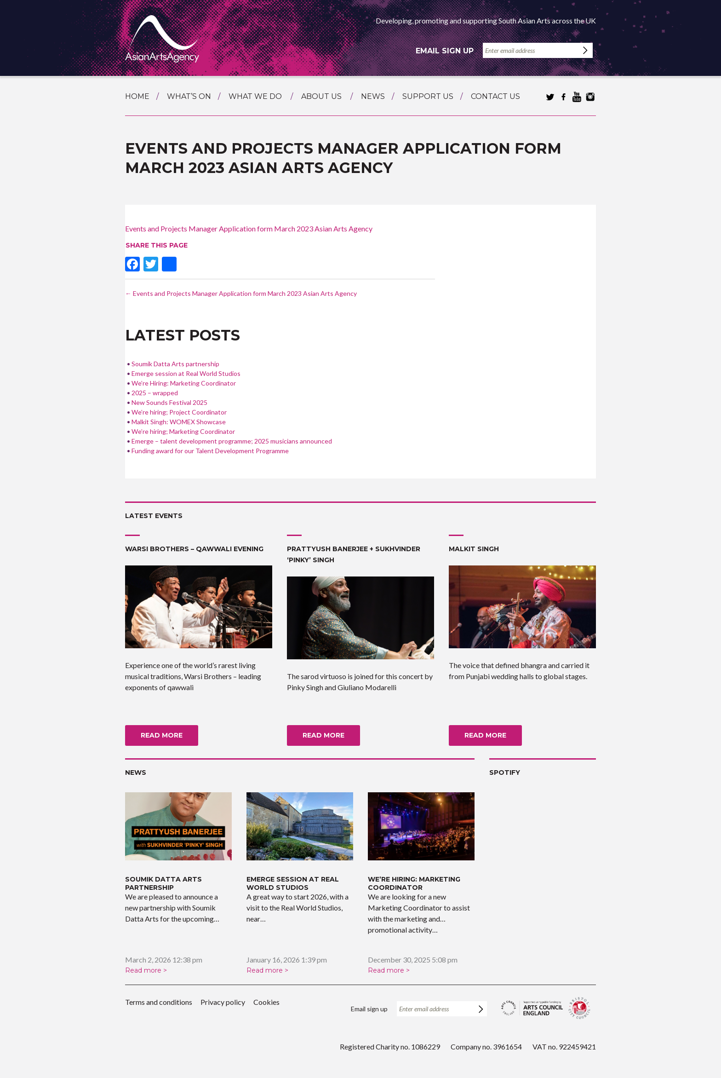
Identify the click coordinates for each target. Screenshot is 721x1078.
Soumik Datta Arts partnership (175, 364)
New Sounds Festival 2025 (169, 402)
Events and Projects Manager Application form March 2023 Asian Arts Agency (248, 228)
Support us (427, 96)
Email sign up (445, 50)
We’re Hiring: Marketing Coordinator (184, 383)
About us (321, 96)
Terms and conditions (158, 1001)
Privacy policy (222, 1001)
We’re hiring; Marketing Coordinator (183, 431)
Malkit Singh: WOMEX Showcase (179, 422)
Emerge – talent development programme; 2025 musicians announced (232, 441)
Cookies (266, 1001)
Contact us (495, 96)
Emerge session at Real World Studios (186, 373)
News (373, 96)
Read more (162, 735)
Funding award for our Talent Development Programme (210, 451)
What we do (255, 96)
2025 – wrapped (155, 393)
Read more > (146, 970)
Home (137, 96)
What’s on (189, 96)
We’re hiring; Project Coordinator (179, 412)
